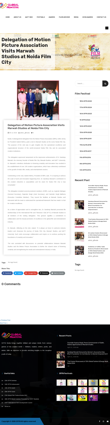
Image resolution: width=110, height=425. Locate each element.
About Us (17, 17)
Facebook (7, 273)
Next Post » (4, 323)
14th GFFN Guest (10, 388)
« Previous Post (5, 320)
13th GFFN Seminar (11, 380)
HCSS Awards (87, 17)
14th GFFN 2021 (86, 126)
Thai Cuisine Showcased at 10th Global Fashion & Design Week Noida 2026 (98, 221)
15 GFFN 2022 (85, 120)
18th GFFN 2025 (86, 101)
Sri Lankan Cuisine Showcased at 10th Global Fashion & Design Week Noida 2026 (98, 235)
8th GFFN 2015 (85, 164)
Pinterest (44, 273)
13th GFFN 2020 (86, 132)
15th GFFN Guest (10, 391)
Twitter (18, 273)
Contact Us (101, 17)
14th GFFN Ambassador (12, 384)
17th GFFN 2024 (86, 107)
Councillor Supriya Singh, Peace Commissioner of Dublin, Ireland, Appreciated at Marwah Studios (85, 343)
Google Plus (30, 273)
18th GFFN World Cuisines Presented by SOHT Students (22, 399)
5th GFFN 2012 (85, 170)
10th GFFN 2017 (85, 151)
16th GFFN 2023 (86, 114)
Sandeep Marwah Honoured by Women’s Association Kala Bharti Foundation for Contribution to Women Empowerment (97, 205)
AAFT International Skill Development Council (18, 402)
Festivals (41, 17)
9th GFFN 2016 (85, 157)
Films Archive (64, 17)
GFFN (18, 421)
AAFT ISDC (29, 17)
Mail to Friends (58, 273)
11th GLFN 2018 (85, 145)
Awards (52, 17)
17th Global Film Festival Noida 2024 (16, 395)
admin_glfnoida (24, 133)
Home (8, 17)
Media (76, 17)
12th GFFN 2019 (86, 139)
